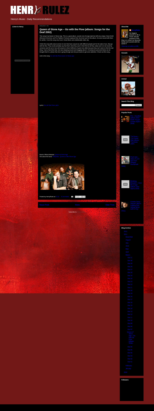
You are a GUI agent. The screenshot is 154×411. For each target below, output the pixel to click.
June (127, 246)
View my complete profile (129, 46)
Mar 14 (130, 308)
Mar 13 (130, 311)
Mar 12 (130, 314)
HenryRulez (136, 30)
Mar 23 (130, 281)
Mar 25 (130, 275)
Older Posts (110, 205)
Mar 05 (130, 350)
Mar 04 (130, 353)
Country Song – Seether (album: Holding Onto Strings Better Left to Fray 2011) (131, 206)
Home (77, 205)
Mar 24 (130, 278)
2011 (126, 234)
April (127, 252)
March (128, 255)
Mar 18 (130, 296)
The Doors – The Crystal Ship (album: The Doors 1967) (134, 140)
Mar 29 (130, 263)
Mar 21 (130, 287)
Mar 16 (130, 302)
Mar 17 (130, 299)
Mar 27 (130, 269)
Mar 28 (130, 266)
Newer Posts (44, 205)
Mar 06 (130, 347)
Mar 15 (130, 305)
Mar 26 (130, 272)
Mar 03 (130, 356)
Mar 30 (130, 260)
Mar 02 (130, 359)
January (129, 368)
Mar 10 (130, 320)
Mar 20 (130, 290)
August (128, 240)
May (127, 249)
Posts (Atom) (81, 212)
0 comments (65, 196)
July (127, 243)
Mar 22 (130, 284)
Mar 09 (130, 323)
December (129, 237)
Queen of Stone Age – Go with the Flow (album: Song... (131, 337)
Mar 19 (130, 293)
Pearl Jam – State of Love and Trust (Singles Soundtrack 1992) (130, 161)
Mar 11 (130, 317)
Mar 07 (130, 329)
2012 (126, 231)
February (129, 365)
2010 (126, 372)
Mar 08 (130, 326)
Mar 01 (130, 362)
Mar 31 (130, 257)
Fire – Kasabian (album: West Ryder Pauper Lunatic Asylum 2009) (135, 119)
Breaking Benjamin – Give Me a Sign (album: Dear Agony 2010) (136, 184)
